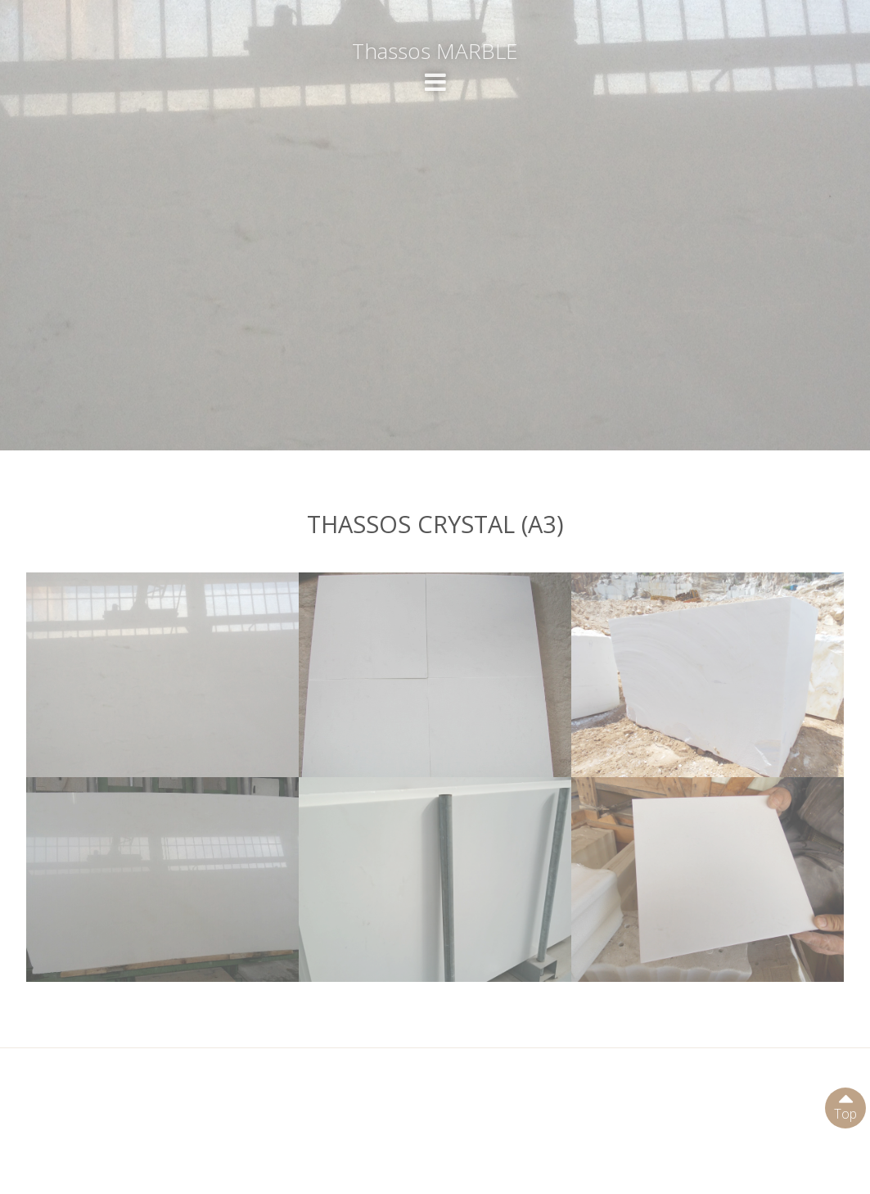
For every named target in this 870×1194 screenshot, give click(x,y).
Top (845, 1105)
